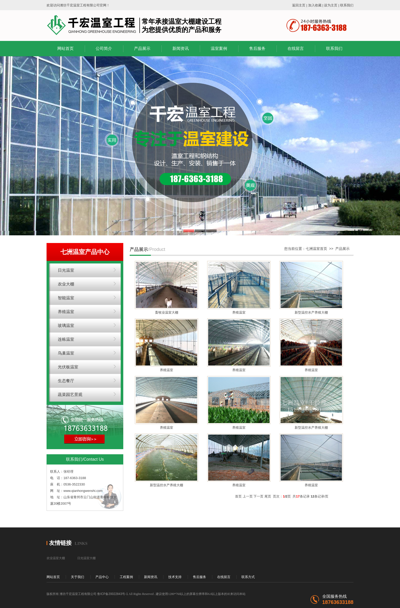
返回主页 (298, 5)
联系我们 (346, 5)
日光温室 (66, 270)
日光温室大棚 (86, 558)
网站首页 (65, 48)
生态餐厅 (66, 381)
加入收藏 (314, 5)
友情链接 (60, 543)
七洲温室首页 (316, 249)
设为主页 (330, 5)
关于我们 (77, 577)
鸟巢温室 (66, 353)
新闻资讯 (180, 48)
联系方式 (248, 577)
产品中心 (102, 577)
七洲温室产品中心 (84, 251)
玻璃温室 (66, 325)
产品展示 (142, 48)
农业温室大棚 (56, 558)
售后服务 (257, 48)
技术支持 (175, 577)
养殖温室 (66, 311)
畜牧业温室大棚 (166, 312)
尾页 (267, 496)
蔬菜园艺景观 (70, 394)
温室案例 (219, 48)
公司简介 (104, 48)
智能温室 (66, 298)
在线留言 (295, 48)
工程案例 (126, 577)
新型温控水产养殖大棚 (311, 312)
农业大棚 (66, 284)
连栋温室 (66, 339)
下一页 (258, 496)
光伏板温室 (68, 367)
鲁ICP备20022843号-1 (112, 594)
